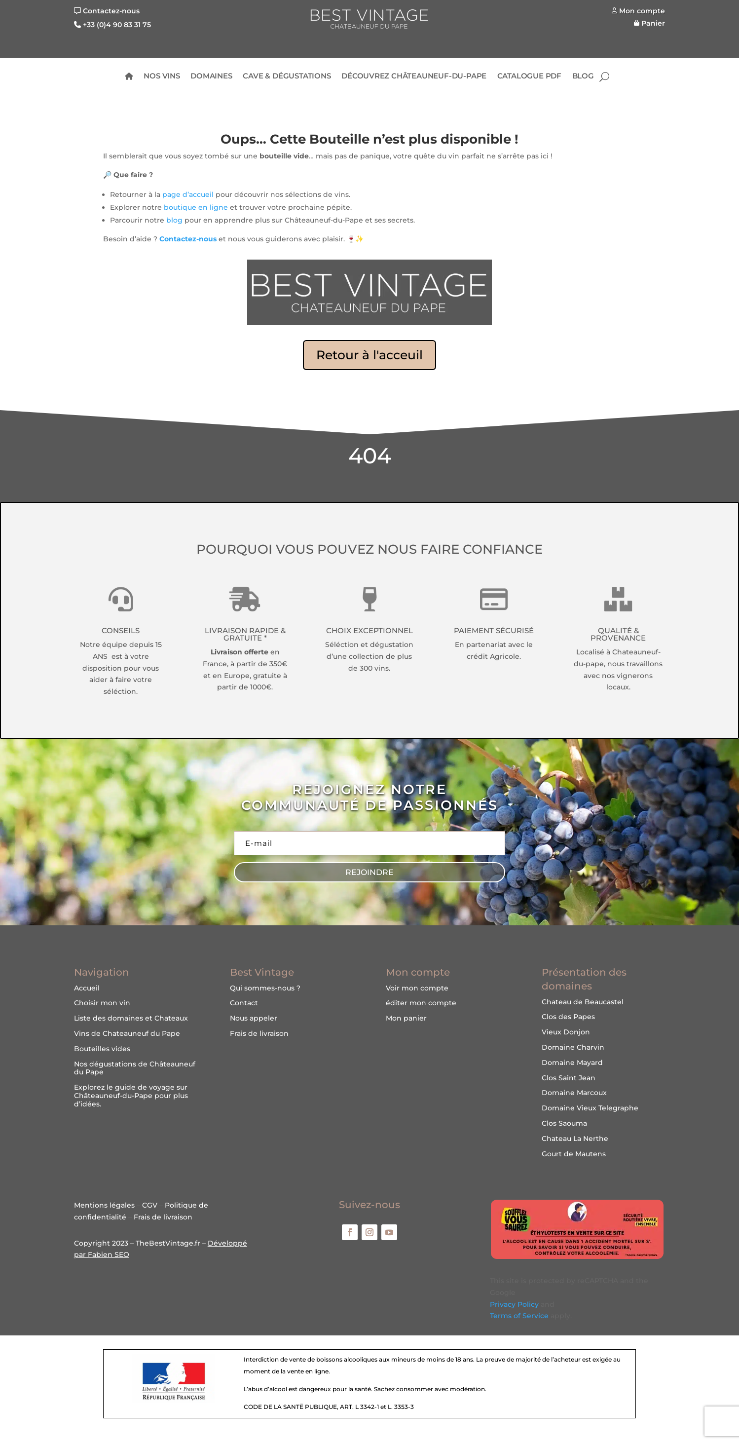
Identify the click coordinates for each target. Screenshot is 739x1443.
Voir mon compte (417, 988)
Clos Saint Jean (568, 1077)
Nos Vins (162, 76)
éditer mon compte (421, 1002)
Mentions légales (104, 1205)
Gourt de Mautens (574, 1153)
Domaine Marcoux (574, 1092)
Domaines (211, 76)
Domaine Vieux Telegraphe (590, 1107)
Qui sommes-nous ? (265, 988)
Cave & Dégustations (287, 76)
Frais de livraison (259, 1033)
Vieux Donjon (566, 1031)
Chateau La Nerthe (575, 1138)
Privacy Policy (514, 1304)
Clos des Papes (568, 1016)
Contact (244, 1002)
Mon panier (406, 1018)
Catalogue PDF (529, 76)
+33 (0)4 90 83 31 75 (117, 24)
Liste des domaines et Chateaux (131, 1018)
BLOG (583, 76)
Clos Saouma (564, 1123)
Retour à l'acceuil (369, 354)
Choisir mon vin (102, 1002)
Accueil (87, 988)
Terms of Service (519, 1315)
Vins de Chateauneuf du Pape (127, 1033)
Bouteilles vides (102, 1048)
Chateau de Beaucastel (583, 1001)
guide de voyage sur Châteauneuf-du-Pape (130, 1091)
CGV (149, 1205)
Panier (653, 23)
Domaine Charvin (573, 1047)
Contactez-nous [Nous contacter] (111, 10)
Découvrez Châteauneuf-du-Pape (413, 76)
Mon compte (642, 10)
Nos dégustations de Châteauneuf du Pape (134, 1068)
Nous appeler (253, 1018)
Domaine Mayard (572, 1062)
